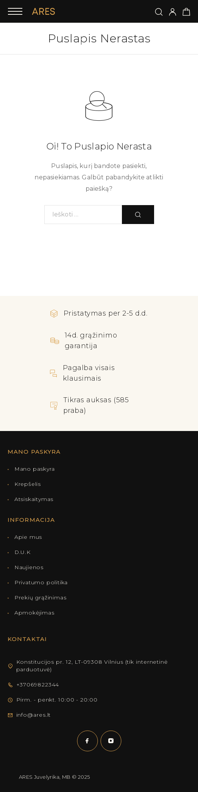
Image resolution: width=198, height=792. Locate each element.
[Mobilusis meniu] (15, 11)
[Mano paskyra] (172, 12)
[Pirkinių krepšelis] (186, 13)
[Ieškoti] (159, 12)
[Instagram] (111, 741)
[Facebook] (87, 741)
